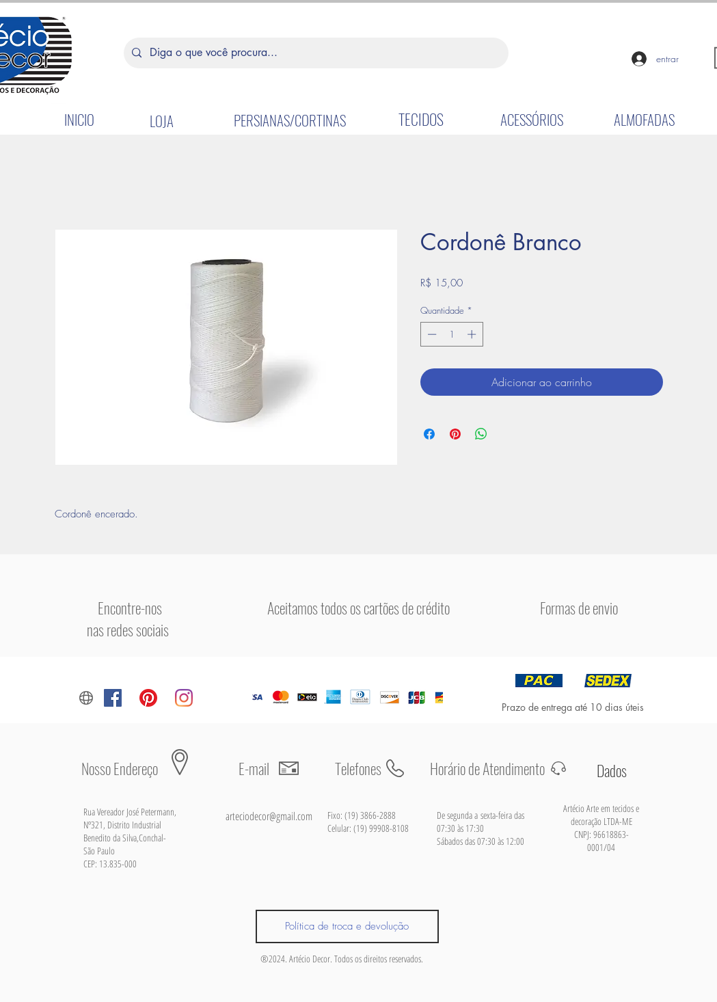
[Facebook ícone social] (113, 698)
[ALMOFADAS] (644, 119)
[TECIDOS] (421, 118)
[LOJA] (162, 120)
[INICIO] (79, 119)
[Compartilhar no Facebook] (429, 434)
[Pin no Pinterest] (455, 434)
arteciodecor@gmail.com (269, 816)
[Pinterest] (148, 698)
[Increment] (473, 334)
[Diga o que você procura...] (315, 53)
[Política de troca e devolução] (347, 926)
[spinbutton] (451, 334)
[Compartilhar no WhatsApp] (481, 434)
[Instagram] (184, 698)
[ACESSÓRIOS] (531, 119)
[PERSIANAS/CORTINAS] (290, 119)
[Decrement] (430, 334)
